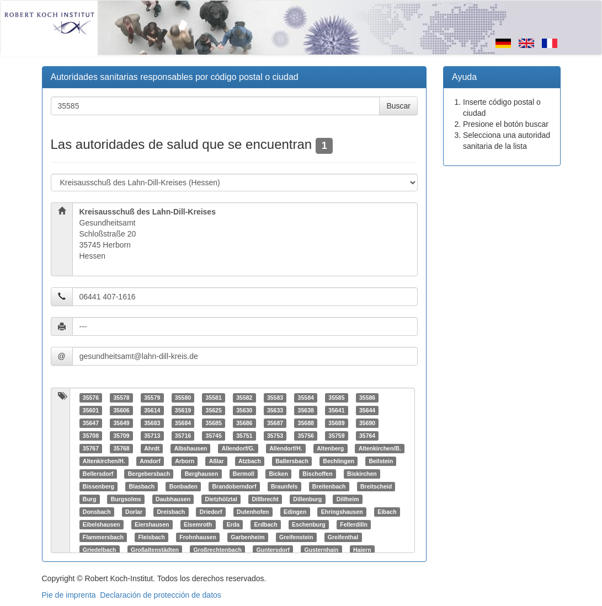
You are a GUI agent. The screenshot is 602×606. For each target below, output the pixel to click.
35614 (152, 410)
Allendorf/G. (238, 448)
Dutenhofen (253, 511)
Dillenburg (307, 499)
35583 (275, 397)
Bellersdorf (98, 473)
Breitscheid (376, 486)
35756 (306, 435)
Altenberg (330, 448)
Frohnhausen (197, 537)
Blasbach (142, 486)
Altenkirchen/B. (380, 448)
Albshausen (190, 448)
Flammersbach (103, 537)
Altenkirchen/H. (104, 461)
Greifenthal (343, 537)
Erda (233, 524)
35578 (121, 397)
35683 (152, 423)
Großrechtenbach (217, 549)
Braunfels (284, 486)
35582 (244, 397)
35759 (336, 435)
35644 (367, 410)
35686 (244, 423)
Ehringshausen (342, 511)
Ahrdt (151, 448)
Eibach (386, 511)
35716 (183, 435)
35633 (275, 410)
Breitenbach (329, 486)
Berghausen (202, 473)
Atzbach (249, 461)
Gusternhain (322, 549)
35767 (91, 448)
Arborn (184, 461)
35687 (275, 423)
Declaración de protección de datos (160, 595)
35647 (91, 423)
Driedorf (211, 511)
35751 (244, 435)
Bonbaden (183, 486)
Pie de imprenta (69, 595)
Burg (90, 499)
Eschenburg (309, 524)
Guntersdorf (273, 549)
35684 (183, 423)
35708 (91, 435)
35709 (121, 435)
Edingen (295, 511)
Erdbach (266, 524)
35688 (306, 423)
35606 (121, 410)
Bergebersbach (149, 473)
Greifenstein (296, 537)
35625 (214, 410)
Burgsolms (126, 499)
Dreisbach (171, 511)
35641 (336, 410)
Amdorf (150, 461)
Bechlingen (338, 461)
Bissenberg (98, 486)
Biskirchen (362, 473)
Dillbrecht (265, 499)
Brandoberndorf (234, 486)
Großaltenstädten (155, 549)
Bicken (278, 473)
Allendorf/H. (285, 448)
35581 (214, 397)
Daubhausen (173, 499)
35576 (91, 397)
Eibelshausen (101, 524)
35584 (306, 397)
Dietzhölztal (221, 499)
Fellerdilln (353, 524)
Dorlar (133, 511)
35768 (121, 448)
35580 (183, 397)
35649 (121, 423)
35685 (214, 423)
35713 (152, 435)
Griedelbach (99, 549)
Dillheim (348, 499)
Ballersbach (291, 461)
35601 (91, 410)
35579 (152, 397)
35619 (183, 410)
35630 (244, 410)
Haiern (362, 549)
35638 (306, 410)
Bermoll (243, 473)
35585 (336, 397)
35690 (367, 423)
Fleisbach (151, 537)
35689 (336, 423)
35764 (367, 435)
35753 (275, 435)
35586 (367, 397)
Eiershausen (152, 524)
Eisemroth (198, 524)
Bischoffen (317, 473)
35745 (214, 435)
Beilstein (381, 461)
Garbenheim (247, 537)
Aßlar (216, 461)
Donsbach (97, 511)
